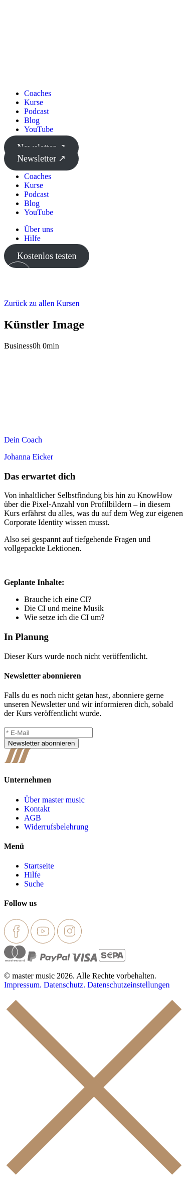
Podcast (36, 111)
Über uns (38, 229)
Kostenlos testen (47, 256)
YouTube (38, 129)
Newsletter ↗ (41, 159)
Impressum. (23, 984)
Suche (34, 884)
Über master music (54, 800)
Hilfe (32, 238)
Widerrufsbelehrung (56, 826)
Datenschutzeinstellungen (128, 984)
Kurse (33, 102)
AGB (32, 818)
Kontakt (37, 808)
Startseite (39, 866)
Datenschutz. (64, 984)
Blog (32, 120)
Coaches (37, 93)
